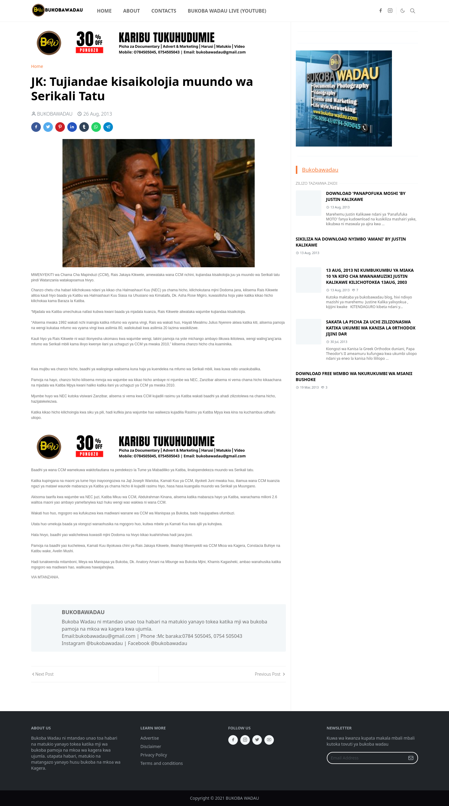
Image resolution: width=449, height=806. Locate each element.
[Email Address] (366, 758)
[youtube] (269, 740)
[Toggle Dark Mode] (402, 11)
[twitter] (257, 740)
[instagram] (390, 10)
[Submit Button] (410, 758)
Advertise (150, 738)
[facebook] (380, 10)
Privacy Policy (154, 755)
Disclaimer (151, 746)
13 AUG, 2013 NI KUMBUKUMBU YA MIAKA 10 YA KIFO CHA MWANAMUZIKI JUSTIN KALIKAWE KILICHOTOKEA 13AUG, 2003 (370, 276)
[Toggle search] (412, 10)
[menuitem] (104, 11)
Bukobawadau (320, 169)
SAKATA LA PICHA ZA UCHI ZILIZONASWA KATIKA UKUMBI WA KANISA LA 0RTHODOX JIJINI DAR (371, 328)
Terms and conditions (162, 763)
